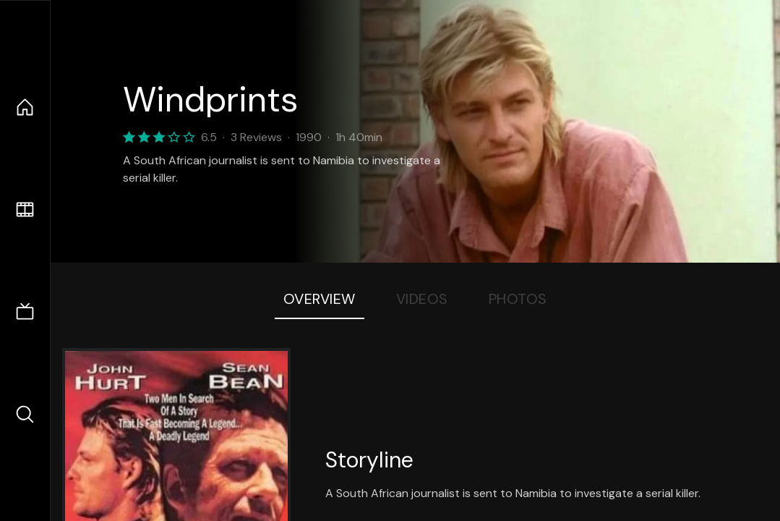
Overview (319, 298)
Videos (422, 298)
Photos (518, 298)
